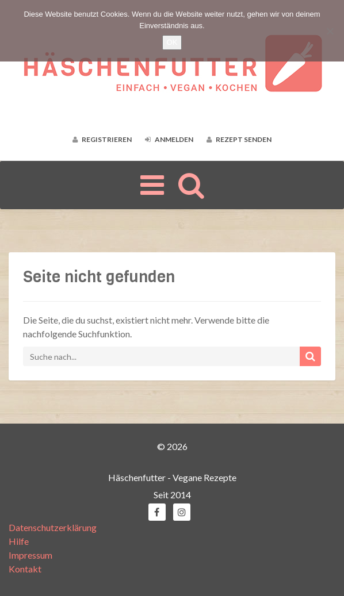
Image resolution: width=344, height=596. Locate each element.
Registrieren (102, 139)
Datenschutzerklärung (53, 527)
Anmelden (169, 139)
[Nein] (329, 31)
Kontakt (25, 568)
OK (172, 42)
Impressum (30, 554)
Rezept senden (239, 139)
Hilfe (19, 541)
